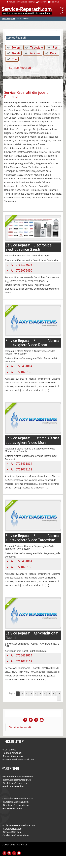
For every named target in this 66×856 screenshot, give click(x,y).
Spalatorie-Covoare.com (15, 783)
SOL (25, 845)
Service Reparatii (8, 18)
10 (59, 693)
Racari (54, 53)
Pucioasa (35, 53)
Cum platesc (9, 749)
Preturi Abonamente (13, 756)
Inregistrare (53, 2)
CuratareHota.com (12, 828)
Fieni (55, 47)
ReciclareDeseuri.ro (13, 786)
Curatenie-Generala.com (15, 801)
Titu (14, 59)
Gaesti (16, 53)
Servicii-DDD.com (11, 832)
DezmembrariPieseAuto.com (17, 776)
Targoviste (36, 47)
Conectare (41, 2)
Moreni (16, 47)
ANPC (20, 845)
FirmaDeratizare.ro (12, 808)
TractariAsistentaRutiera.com (17, 798)
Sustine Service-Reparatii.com (18, 759)
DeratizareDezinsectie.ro (15, 805)
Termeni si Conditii (12, 753)
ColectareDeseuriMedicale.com (18, 825)
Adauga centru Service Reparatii (21, 2)
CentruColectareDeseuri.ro (16, 780)
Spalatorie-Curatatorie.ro (15, 835)
